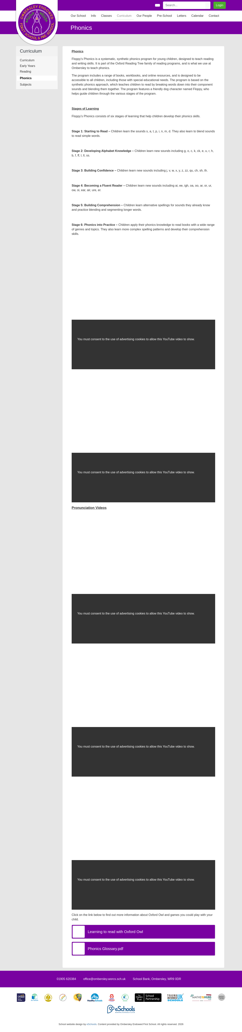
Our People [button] (144, 15)
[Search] (184, 5)
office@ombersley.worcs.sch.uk (104, 979)
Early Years (27, 65)
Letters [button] (181, 15)
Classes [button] (106, 15)
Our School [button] (78, 15)
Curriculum (27, 60)
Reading (25, 71)
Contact (214, 15)
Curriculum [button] (124, 15)
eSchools (92, 1024)
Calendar (197, 15)
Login (219, 5)
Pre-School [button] (164, 15)
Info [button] (93, 15)
